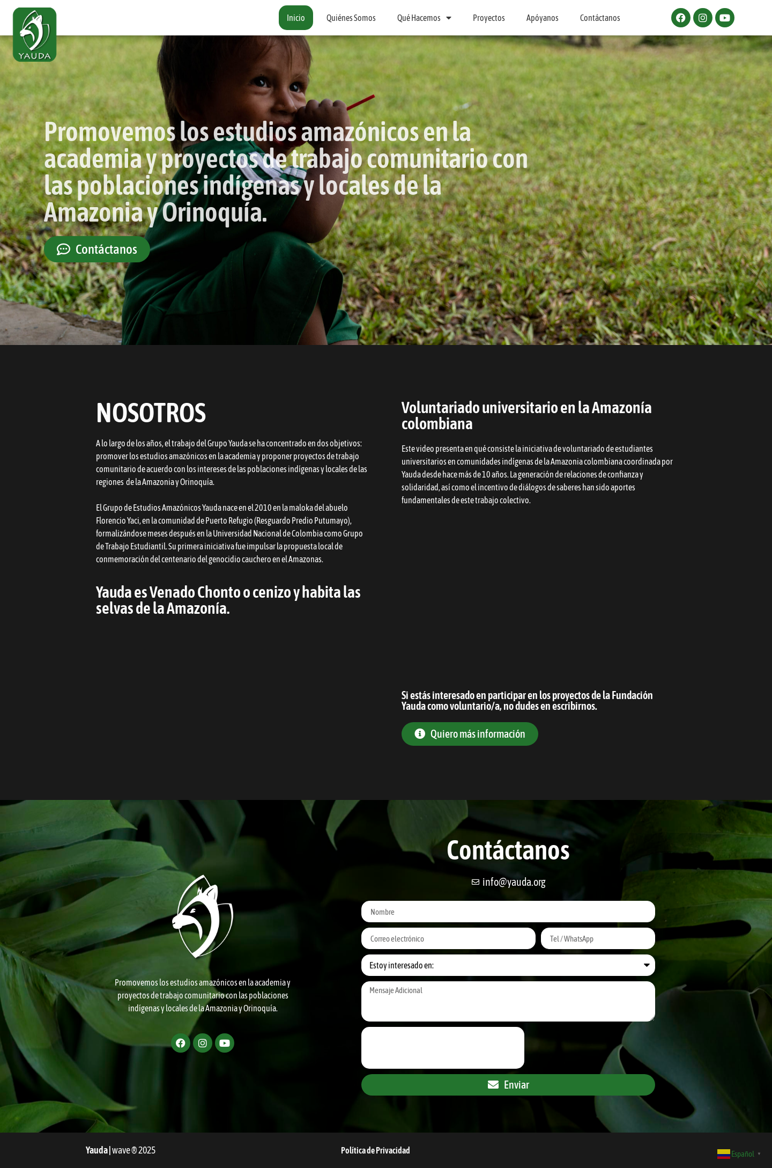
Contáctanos (600, 18)
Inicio (296, 18)
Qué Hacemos (424, 17)
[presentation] (442, 1048)
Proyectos (489, 18)
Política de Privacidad (375, 1150)
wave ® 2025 (133, 1150)
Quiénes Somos (351, 18)
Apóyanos (542, 18)
